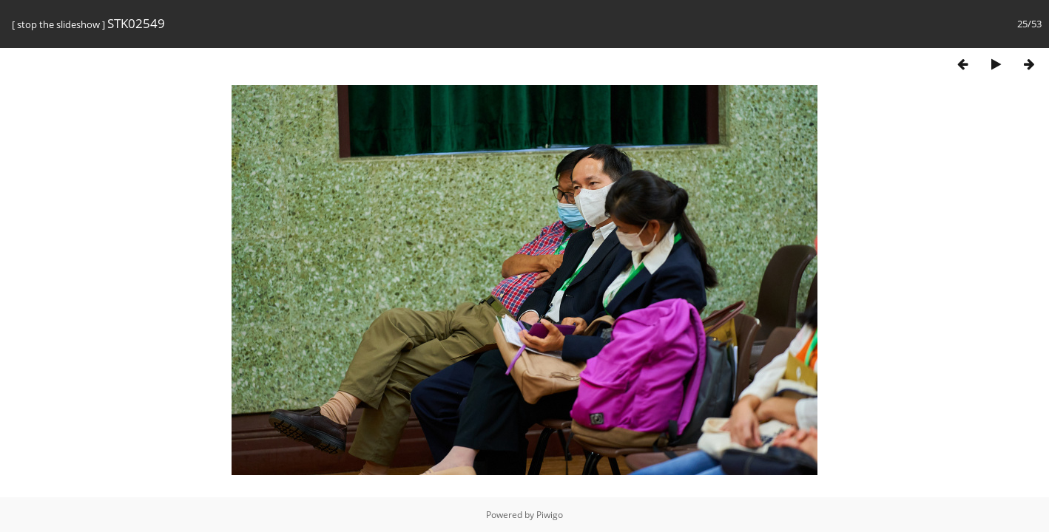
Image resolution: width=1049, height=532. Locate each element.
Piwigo (549, 514)
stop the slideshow (58, 24)
